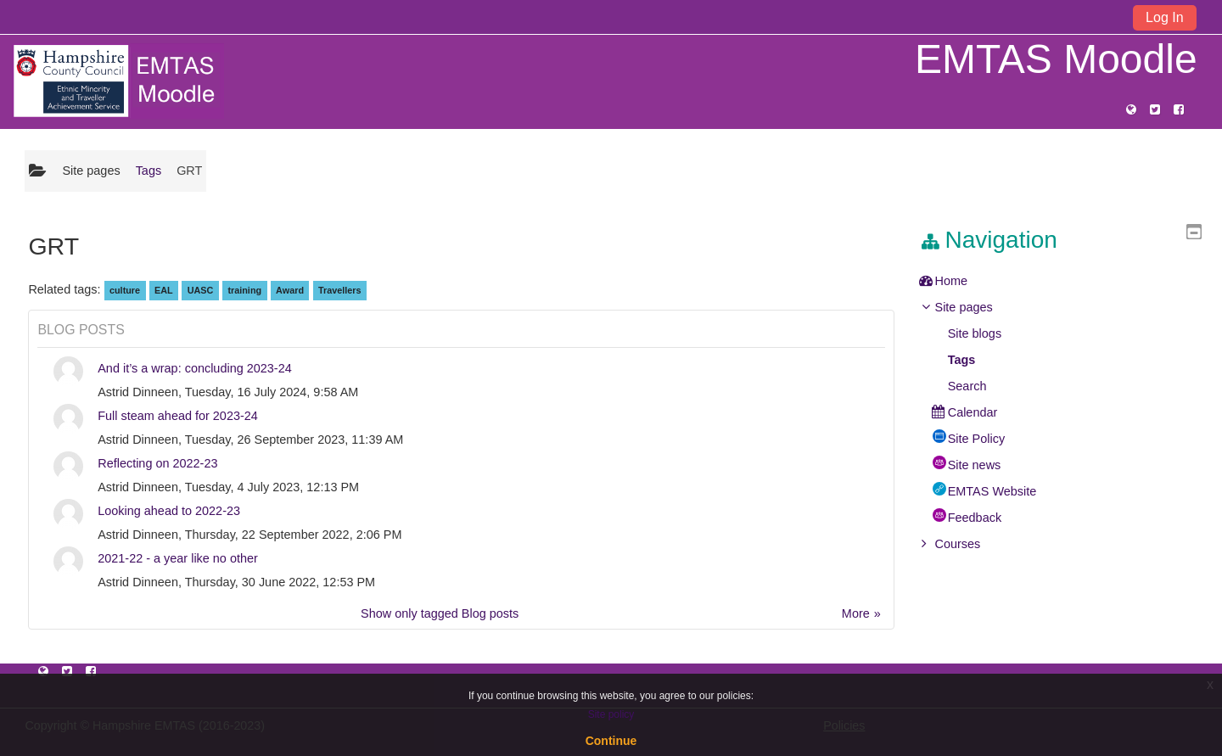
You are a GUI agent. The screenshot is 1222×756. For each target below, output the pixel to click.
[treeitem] (1066, 281)
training (244, 290)
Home (963, 281)
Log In (1164, 17)
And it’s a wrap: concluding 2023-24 (194, 368)
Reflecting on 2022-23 (157, 463)
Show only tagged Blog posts (440, 613)
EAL (163, 290)
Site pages (91, 170)
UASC (201, 290)
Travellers (340, 290)
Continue (611, 741)
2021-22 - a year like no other (178, 558)
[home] (118, 80)
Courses (970, 544)
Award (290, 290)
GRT (189, 170)
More (856, 613)
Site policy (611, 714)
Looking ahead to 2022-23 (169, 511)
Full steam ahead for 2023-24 (178, 416)
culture (124, 290)
